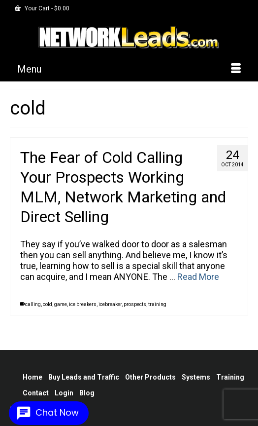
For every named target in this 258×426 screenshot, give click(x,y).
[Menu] (129, 69)
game (60, 304)
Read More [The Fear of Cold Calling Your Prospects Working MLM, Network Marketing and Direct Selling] (198, 276)
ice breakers (83, 304)
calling (33, 304)
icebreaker (110, 304)
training (157, 304)
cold (47, 304)
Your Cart (42, 8)
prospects (135, 304)
